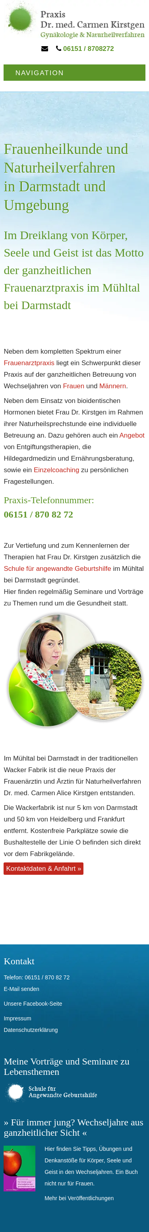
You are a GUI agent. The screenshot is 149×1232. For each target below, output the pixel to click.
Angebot (131, 435)
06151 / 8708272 (85, 49)
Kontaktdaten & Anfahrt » (43, 868)
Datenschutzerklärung (31, 1030)
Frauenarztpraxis (29, 363)
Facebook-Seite (42, 1003)
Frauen (73, 386)
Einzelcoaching (56, 470)
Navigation (39, 73)
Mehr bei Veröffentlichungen (79, 1198)
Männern (112, 386)
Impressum (17, 1018)
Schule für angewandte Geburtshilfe (57, 568)
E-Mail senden (21, 989)
